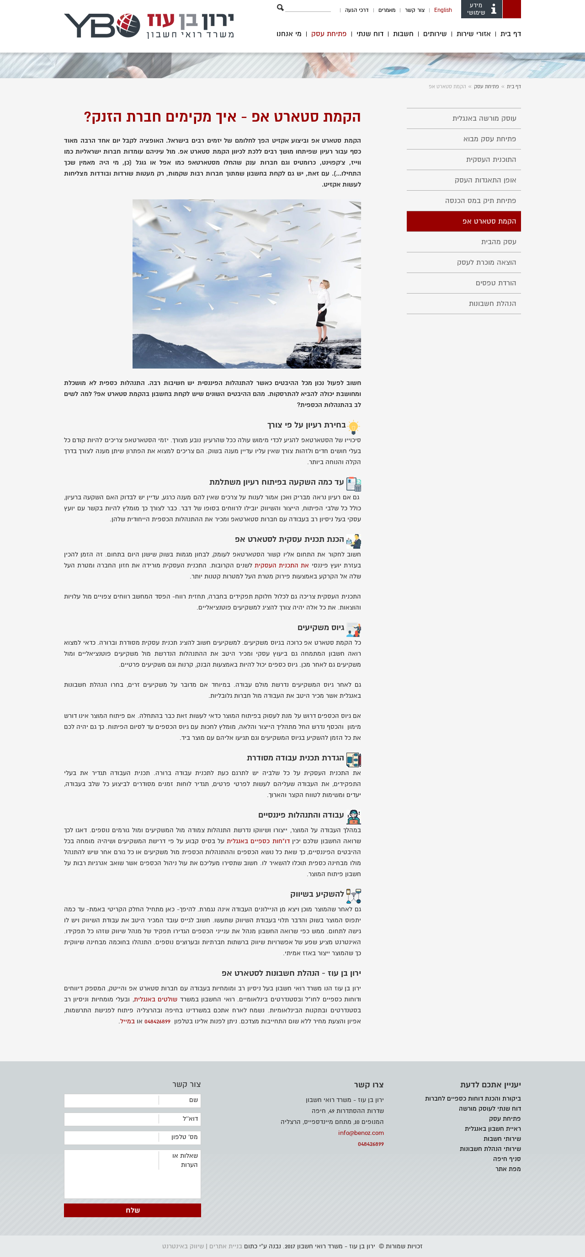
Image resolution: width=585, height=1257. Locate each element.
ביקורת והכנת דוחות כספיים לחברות (473, 1098)
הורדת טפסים (496, 283)
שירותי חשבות (502, 1139)
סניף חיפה (507, 1159)
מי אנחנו (289, 34)
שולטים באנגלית (155, 999)
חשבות (403, 34)
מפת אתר (508, 1169)
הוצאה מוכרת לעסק (486, 262)
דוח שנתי (369, 34)
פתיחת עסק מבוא (489, 139)
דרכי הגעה (357, 10)
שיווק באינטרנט (183, 1246)
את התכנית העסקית (282, 565)
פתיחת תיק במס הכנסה (480, 200)
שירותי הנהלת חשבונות (490, 1149)
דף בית (510, 34)
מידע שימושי (482, 9)
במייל (127, 1021)
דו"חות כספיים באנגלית (258, 841)
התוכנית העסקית (491, 159)
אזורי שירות (474, 34)
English (443, 10)
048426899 (157, 1021)
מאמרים (386, 10)
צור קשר (415, 10)
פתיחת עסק (329, 34)
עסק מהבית (498, 241)
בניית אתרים (225, 1246)
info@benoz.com (361, 1133)
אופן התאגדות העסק (485, 180)
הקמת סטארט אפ (489, 221)
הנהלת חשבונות (492, 303)
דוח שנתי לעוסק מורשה (490, 1109)
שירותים (435, 34)
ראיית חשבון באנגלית (493, 1129)
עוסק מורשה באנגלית (484, 118)
